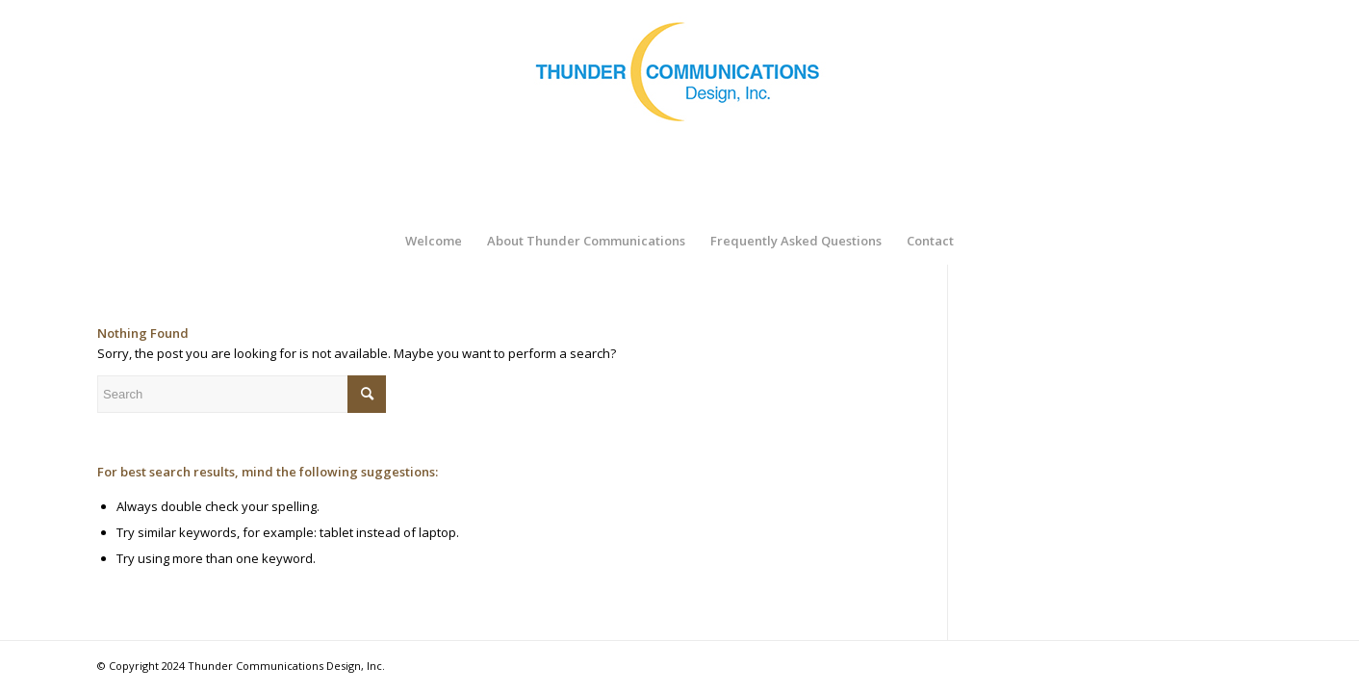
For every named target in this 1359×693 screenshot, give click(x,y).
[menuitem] (433, 241)
